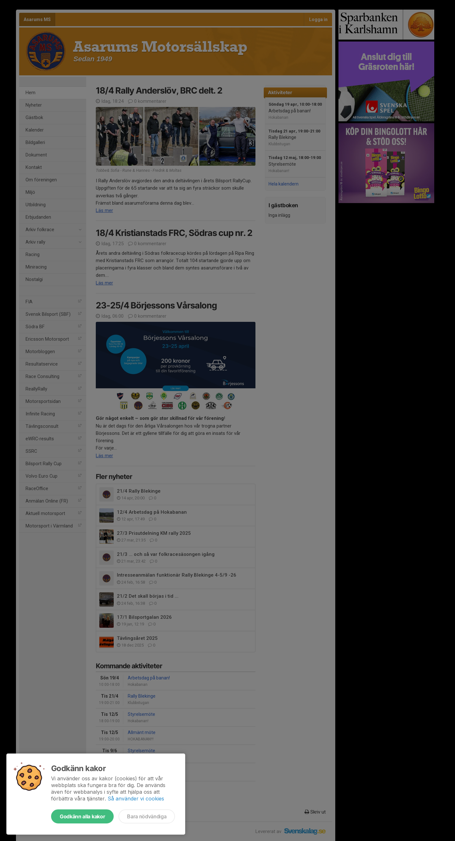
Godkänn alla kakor (82, 816)
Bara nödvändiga (146, 816)
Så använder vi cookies (136, 798)
